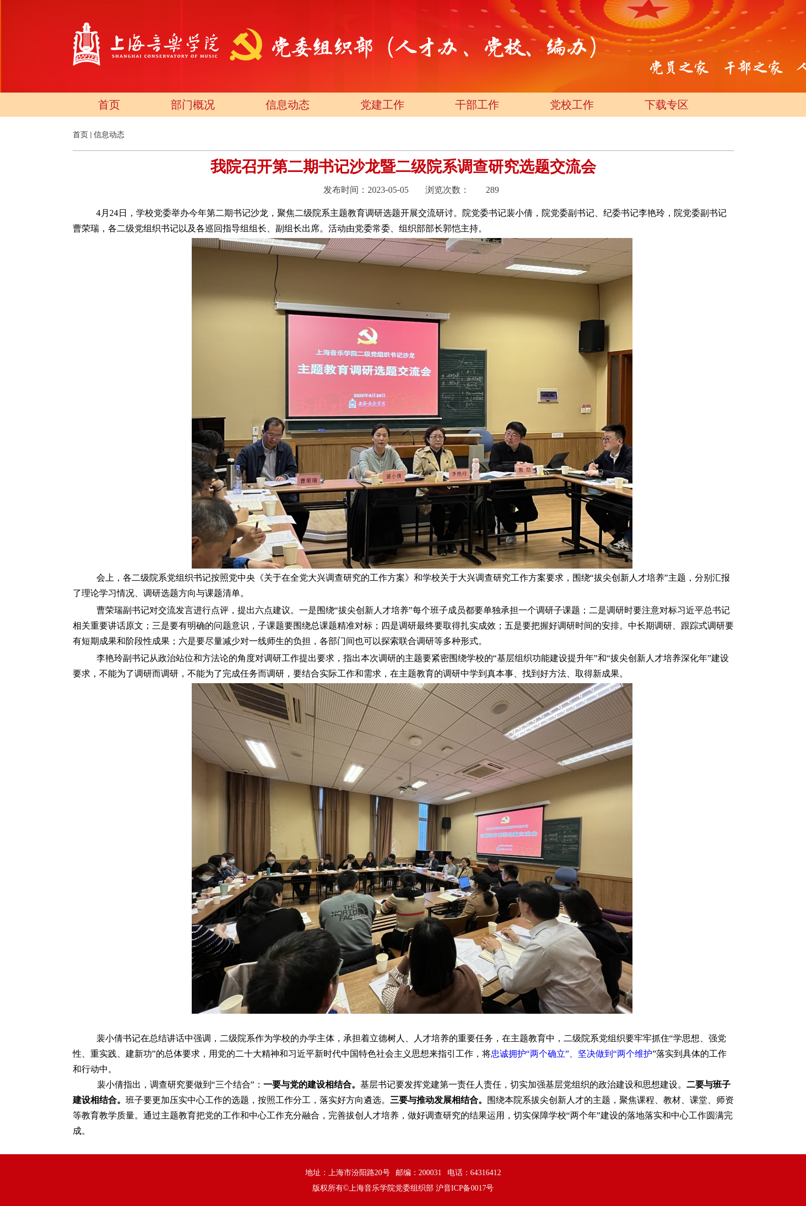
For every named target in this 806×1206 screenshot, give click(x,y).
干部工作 (477, 105)
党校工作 (572, 105)
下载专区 (667, 105)
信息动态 (288, 105)
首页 (109, 105)
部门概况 (193, 105)
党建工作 (382, 105)
